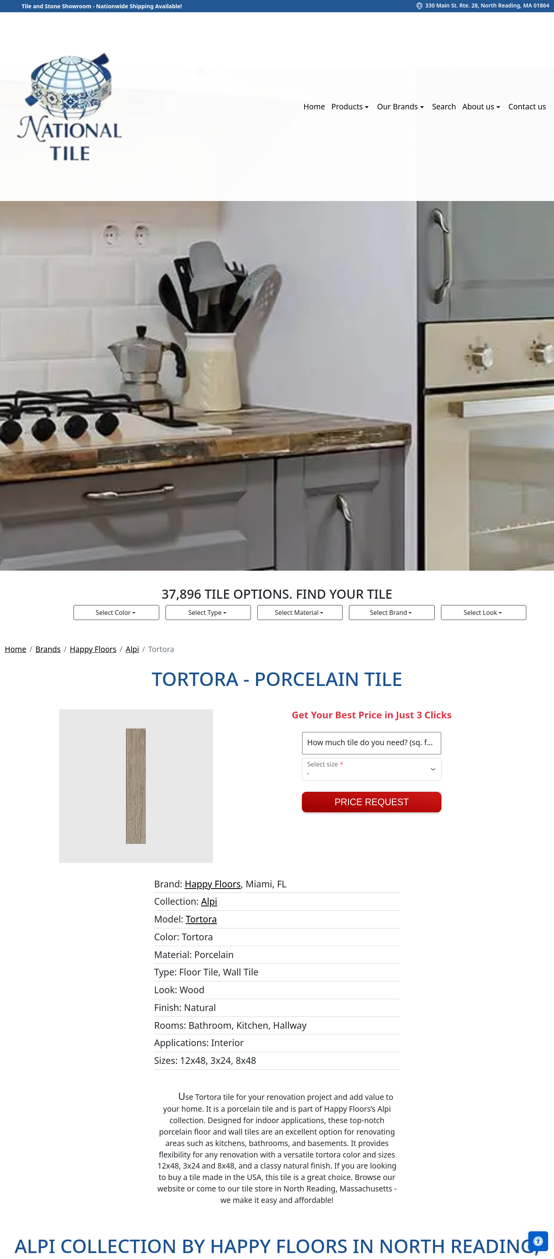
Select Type (205, 612)
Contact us (527, 106)
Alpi (132, 649)
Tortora (201, 919)
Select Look (481, 612)
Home (314, 106)
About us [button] (479, 106)
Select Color (114, 612)
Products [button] (348, 106)
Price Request (372, 802)
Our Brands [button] (398, 106)
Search (444, 106)
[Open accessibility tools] (538, 1241)
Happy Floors (93, 649)
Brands (48, 649)
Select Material (297, 612)
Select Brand (389, 612)
